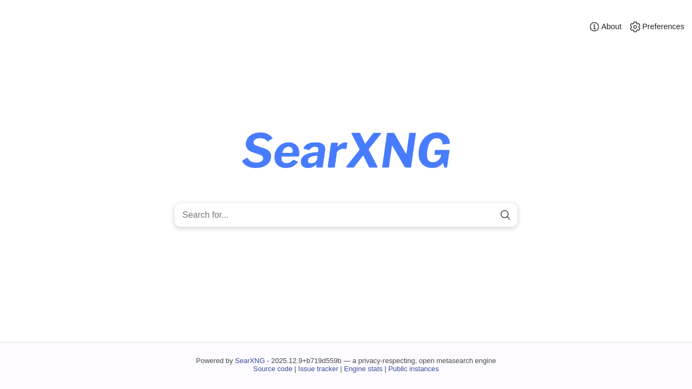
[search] (505, 215)
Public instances (413, 369)
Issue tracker (318, 369)
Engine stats (363, 369)
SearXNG (250, 361)
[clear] (487, 215)
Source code (272, 369)
